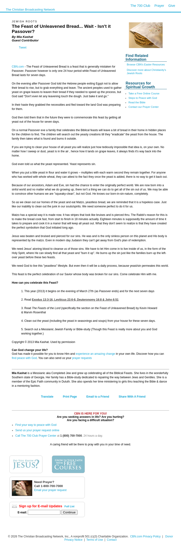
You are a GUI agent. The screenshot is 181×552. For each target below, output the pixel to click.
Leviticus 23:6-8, (86, 299)
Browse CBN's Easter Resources (146, 64)
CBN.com (18, 66)
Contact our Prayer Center (143, 106)
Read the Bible (136, 102)
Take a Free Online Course (143, 93)
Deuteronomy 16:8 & (98, 299)
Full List (69, 506)
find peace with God (24, 358)
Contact (111, 539)
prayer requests (82, 358)
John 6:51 (112, 299)
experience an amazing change (95, 353)
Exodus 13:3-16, (75, 299)
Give (171, 6)
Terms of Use (95, 539)
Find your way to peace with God (36, 425)
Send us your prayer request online (37, 430)
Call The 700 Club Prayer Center (35, 435)
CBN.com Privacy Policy (145, 536)
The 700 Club (140, 6)
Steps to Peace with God (142, 98)
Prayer (159, 6)
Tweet (22, 47)
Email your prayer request (50, 490)
